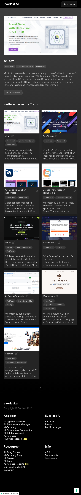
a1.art (8, 93)
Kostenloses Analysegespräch (13, 437)
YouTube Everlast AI (14, 467)
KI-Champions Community (18, 430)
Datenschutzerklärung (10, 493)
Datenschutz (51, 455)
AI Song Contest (12, 452)
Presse (48, 424)
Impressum (51, 458)
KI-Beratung (10, 427)
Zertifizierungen (53, 427)
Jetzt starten (69, 4)
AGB (47, 452)
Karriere (49, 421)
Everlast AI (11, 4)
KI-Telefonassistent (14, 433)
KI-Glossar (9, 458)
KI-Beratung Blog (13, 455)
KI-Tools (8, 461)
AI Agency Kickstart (14, 421)
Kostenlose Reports (14, 463)
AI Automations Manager (17, 424)
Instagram (9, 469)
